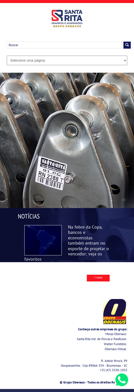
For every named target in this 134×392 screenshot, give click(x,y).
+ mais (98, 278)
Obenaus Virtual (115, 349)
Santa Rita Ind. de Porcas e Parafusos (101, 339)
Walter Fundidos (115, 344)
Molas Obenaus (115, 334)
